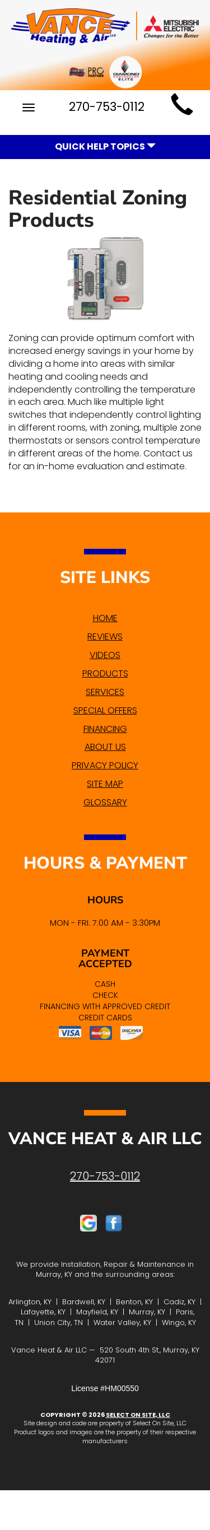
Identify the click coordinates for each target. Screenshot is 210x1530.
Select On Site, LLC (138, 1414)
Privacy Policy (105, 765)
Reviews (105, 636)
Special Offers (105, 710)
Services (105, 691)
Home (105, 618)
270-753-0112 (105, 1176)
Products (105, 673)
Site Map (105, 783)
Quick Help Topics (105, 146)
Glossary (105, 802)
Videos (105, 655)
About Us (105, 746)
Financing (105, 728)
